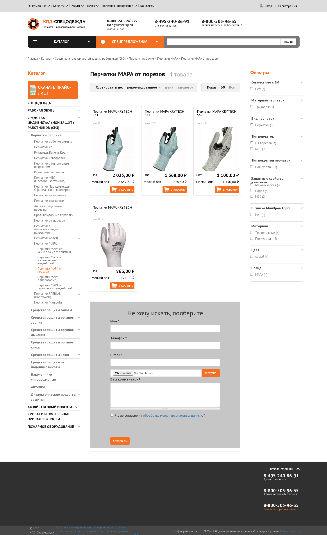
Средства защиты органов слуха (52, 344)
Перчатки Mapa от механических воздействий (50, 260)
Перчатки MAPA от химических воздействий (54, 250)
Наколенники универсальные (43, 377)
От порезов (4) (265, 143)
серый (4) (261, 256)
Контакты (147, 6)
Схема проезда (290, 531)
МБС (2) (260, 149)
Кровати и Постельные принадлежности (49, 416)
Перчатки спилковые (49, 201)
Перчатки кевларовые (50, 158)
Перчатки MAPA (167, 58)
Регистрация (287, 6)
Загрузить (210, 373)
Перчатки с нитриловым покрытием (51, 165)
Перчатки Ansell (46, 238)
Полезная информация (117, 6)
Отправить (120, 441)
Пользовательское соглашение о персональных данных (92, 531)
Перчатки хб (43, 147)
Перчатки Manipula (48, 302)
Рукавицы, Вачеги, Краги (51, 152)
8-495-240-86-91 (171, 21)
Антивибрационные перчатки (48, 208)
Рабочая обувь (41, 110)
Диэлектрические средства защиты (53, 397)
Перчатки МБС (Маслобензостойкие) (49, 179)
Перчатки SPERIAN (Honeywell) (47, 295)
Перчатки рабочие (141, 58)
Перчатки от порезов (49, 220)
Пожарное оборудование (51, 426)
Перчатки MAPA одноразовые (48, 278)
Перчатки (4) (264, 125)
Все (232, 87)
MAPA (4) (261, 274)
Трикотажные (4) (267, 233)
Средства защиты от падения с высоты (48, 364)
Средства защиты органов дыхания (52, 332)
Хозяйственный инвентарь (52, 407)
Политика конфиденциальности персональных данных (91, 527)
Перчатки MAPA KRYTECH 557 (216, 113)
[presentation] (180, 428)
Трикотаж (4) (264, 107)
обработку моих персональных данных (172, 415)
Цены (91, 6)
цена (169, 87)
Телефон (118, 338)
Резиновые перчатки (49, 172)
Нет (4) (260, 89)
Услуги (75, 6)
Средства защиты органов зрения (52, 320)
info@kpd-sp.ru (120, 24)
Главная (33, 58)
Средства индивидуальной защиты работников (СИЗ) (90, 58)
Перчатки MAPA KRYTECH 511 (164, 113)
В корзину (126, 189)
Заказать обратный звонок (281, 509)
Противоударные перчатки (53, 215)
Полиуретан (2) (266, 167)
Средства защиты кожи (50, 354)
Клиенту (58, 6)
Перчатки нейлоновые (50, 195)
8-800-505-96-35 (122, 20)
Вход (268, 6)
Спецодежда (39, 103)
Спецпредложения (135, 41)
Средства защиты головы (51, 310)
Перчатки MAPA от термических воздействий (55, 286)
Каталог (72, 41)
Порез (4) (261, 191)
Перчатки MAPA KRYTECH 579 (112, 209)
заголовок (185, 87)
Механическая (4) (268, 185)
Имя (114, 321)
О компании (37, 6)
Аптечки (38, 387)
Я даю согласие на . (157, 415)
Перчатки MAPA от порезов (50, 270)
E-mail (116, 355)
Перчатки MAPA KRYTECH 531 (112, 113)
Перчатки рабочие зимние (53, 141)
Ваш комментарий (125, 379)
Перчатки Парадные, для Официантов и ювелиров (52, 188)
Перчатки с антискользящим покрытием (46, 229)
